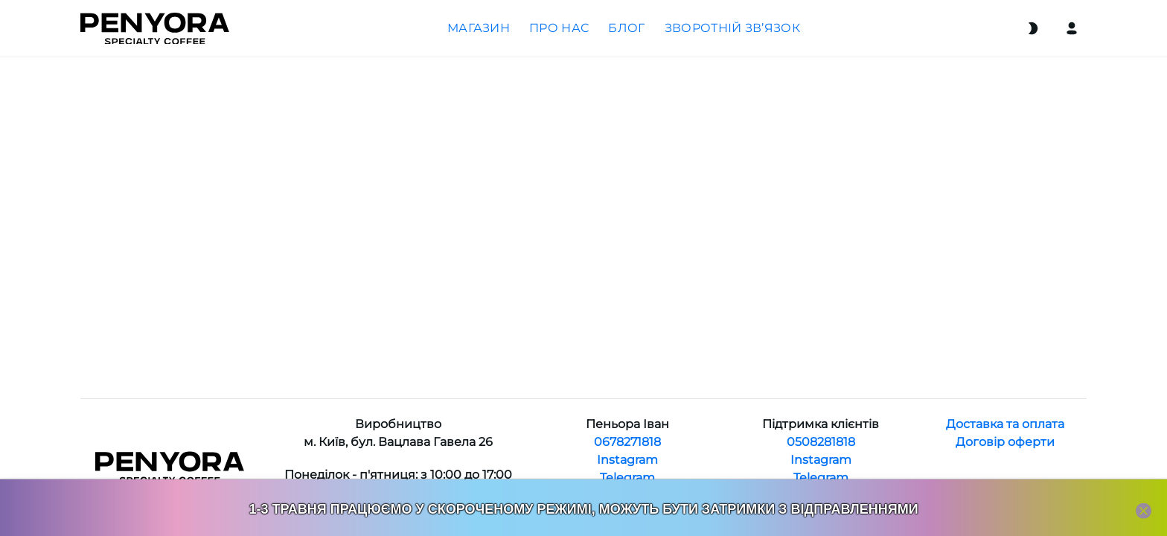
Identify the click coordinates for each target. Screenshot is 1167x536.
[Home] (154, 29)
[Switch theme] (1033, 28)
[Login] (1072, 28)
